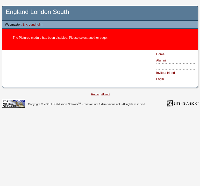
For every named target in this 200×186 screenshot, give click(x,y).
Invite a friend (165, 73)
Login (160, 79)
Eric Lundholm (32, 24)
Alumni (161, 60)
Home (160, 54)
